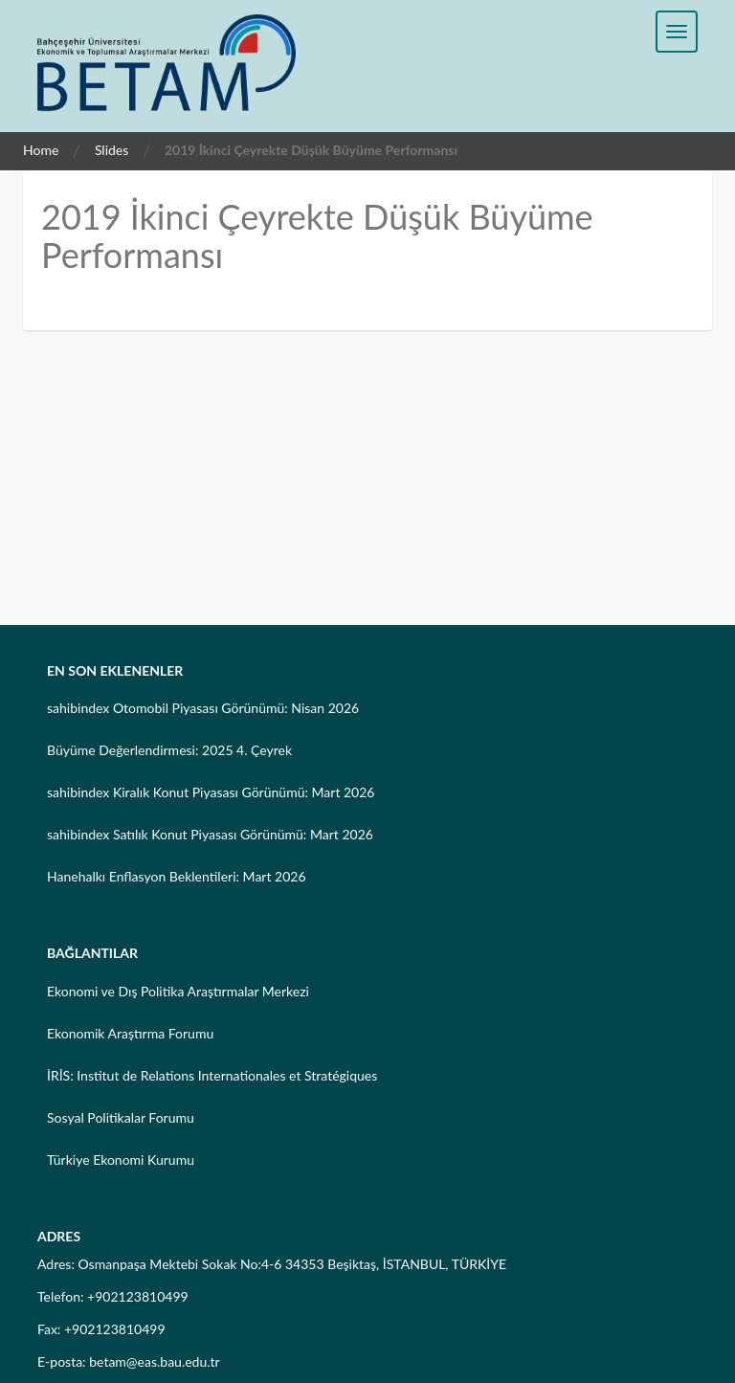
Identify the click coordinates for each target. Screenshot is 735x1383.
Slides (111, 150)
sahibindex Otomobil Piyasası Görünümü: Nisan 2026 (203, 708)
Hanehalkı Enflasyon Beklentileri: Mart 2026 (176, 876)
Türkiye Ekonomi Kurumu (120, 1159)
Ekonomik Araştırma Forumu (130, 1033)
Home (40, 150)
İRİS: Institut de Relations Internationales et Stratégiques (212, 1075)
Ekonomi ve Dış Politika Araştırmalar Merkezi (178, 991)
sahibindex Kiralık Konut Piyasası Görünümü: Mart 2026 (210, 792)
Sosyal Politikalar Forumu (120, 1117)
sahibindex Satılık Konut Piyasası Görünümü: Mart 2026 (210, 834)
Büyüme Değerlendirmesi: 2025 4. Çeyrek (169, 750)
